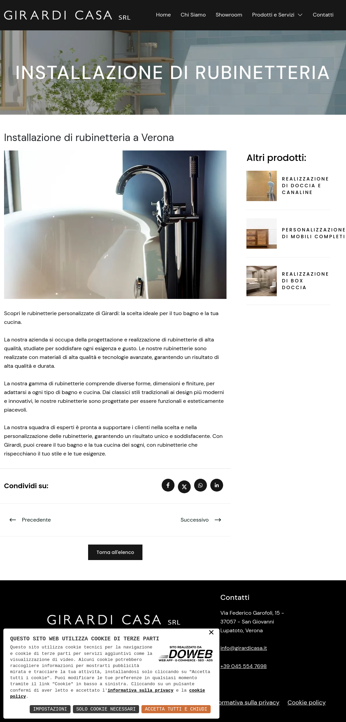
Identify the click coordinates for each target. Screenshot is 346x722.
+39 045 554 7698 (243, 666)
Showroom (229, 14)
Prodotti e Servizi (277, 14)
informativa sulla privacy (141, 691)
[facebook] (170, 486)
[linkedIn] (218, 486)
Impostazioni (50, 709)
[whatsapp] (202, 486)
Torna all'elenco (115, 552)
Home (163, 14)
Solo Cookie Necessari (106, 709)
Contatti (323, 14)
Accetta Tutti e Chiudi (176, 709)
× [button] (211, 633)
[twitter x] (186, 486)
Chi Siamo (193, 14)
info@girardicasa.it (243, 647)
